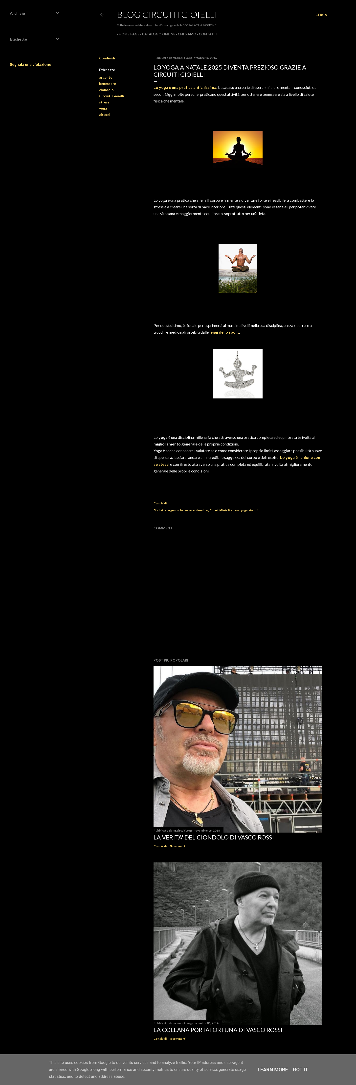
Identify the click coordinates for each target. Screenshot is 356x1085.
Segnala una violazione (30, 64)
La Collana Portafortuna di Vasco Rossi (218, 1029)
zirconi (104, 114)
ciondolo (106, 90)
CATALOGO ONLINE (157, 34)
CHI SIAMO (185, 34)
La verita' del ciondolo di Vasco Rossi (214, 837)
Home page (127, 34)
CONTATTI (206, 34)
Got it (300, 1070)
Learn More (273, 1070)
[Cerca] (321, 15)
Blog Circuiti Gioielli (167, 14)
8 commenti (178, 1038)
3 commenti (178, 846)
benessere (107, 83)
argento (105, 77)
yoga (103, 108)
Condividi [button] (107, 58)
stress (104, 102)
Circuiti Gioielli (111, 96)
